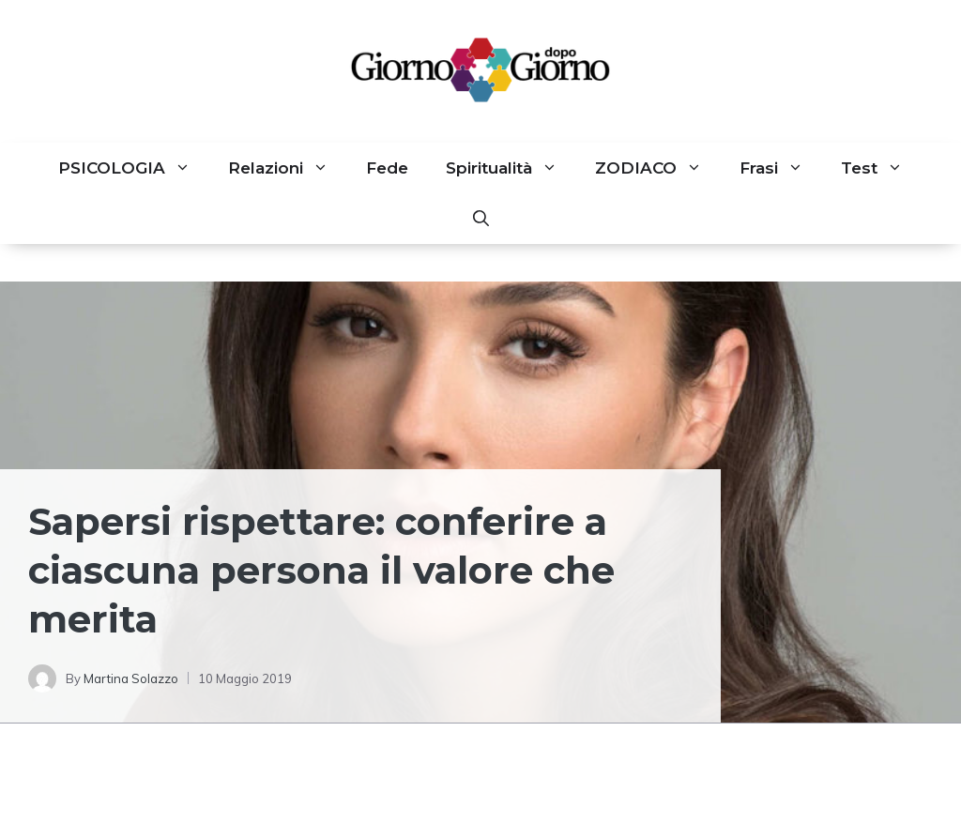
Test (881, 168)
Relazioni (287, 168)
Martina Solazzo (131, 678)
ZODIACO (658, 168)
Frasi (781, 168)
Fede (387, 168)
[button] (481, 218)
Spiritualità (511, 168)
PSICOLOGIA (133, 168)
